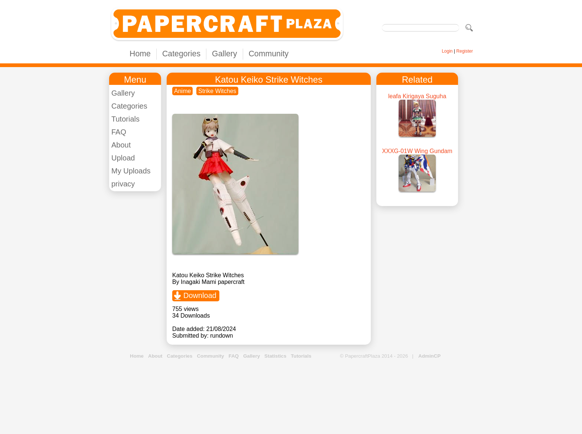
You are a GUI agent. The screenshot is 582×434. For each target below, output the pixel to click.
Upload (123, 158)
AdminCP (429, 356)
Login (447, 51)
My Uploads (131, 171)
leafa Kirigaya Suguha (417, 96)
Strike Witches (217, 91)
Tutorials (125, 119)
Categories (181, 53)
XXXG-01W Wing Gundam (417, 151)
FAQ (118, 132)
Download (199, 295)
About (121, 145)
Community (269, 53)
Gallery (224, 53)
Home (140, 53)
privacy (123, 184)
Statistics (275, 356)
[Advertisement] (291, 397)
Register (464, 51)
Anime (182, 91)
